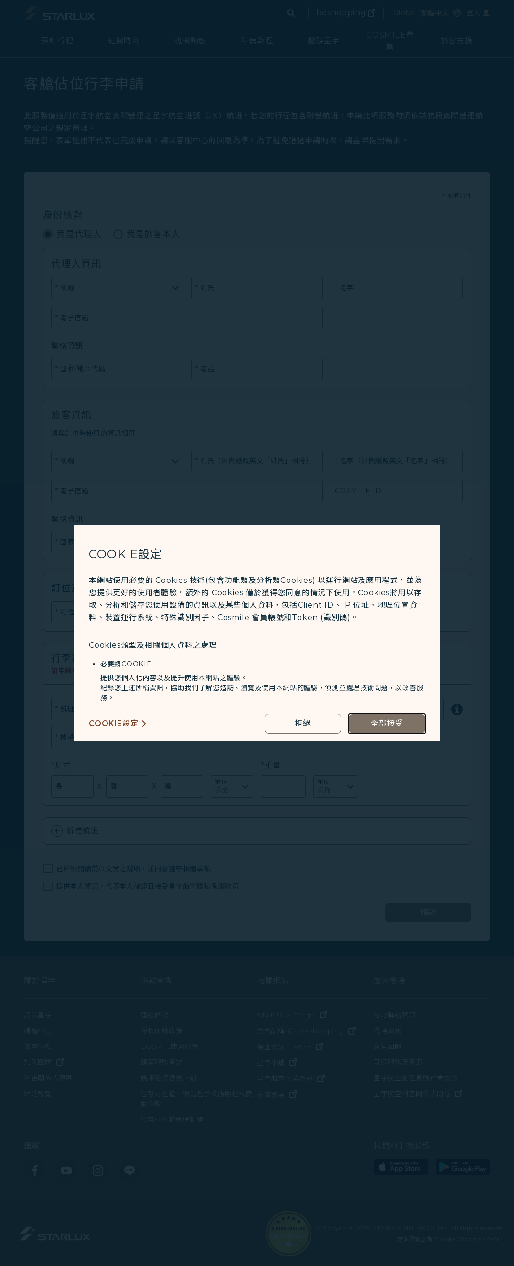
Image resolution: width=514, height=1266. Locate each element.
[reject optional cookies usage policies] (303, 724)
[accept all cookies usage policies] (387, 724)
